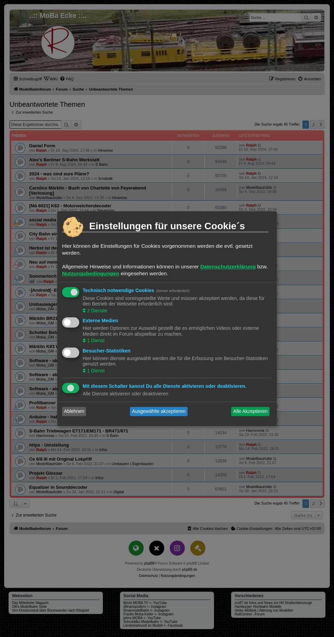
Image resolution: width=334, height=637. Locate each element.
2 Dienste (96, 310)
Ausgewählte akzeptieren (159, 411)
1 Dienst (95, 341)
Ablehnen (74, 411)
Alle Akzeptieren (250, 411)
